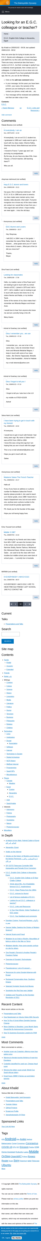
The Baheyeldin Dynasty (28, 1184)
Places (6, 778)
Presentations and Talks (14, 624)
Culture (9, 686)
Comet (14, 1143)
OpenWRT (16, 1156)
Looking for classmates (13, 275)
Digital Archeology (13, 757)
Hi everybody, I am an (13, 130)
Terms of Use (32, 1194)
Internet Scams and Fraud (15, 934)
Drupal (8, 741)
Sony (17, 1160)
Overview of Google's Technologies (18, 959)
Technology (8, 731)
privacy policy (18, 1199)
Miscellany (8, 830)
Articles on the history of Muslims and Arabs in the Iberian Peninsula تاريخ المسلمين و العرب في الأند (22, 858)
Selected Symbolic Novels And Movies (20, 986)
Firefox (31, 1147)
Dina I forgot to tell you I (15, 382)
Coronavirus (32, 1143)
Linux (8, 734)
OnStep (6, 1156)
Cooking (9, 682)
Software (9, 747)
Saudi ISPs (10, 771)
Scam (11, 1161)
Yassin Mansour (8, 108)
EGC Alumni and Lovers (16, 227)
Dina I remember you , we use (18, 334)
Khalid (8, 662)
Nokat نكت (8, 676)
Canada (9, 781)
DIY (18, 1147)
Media (8, 700)
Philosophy (10, 721)
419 (3, 1139)
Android (10, 1139)
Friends (6, 673)
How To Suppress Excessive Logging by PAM (20, 1033)
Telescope (35, 1161)
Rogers (31, 1156)
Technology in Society (14, 754)
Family (6, 660)
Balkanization (6, 1143)
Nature (8, 823)
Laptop (26, 1152)
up (20, 108)
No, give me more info (18, 1233)
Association (13, 743)
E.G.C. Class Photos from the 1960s (23, 890)
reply (36, 173)
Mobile (34, 1151)
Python (24, 1157)
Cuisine (11, 789)
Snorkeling (10, 820)
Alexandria (13, 793)
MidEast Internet (12, 764)
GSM (36, 1147)
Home (6, 34)
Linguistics (10, 696)
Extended (9, 669)
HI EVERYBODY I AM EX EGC (16, 577)
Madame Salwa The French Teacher (19, 477)
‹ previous (16, 604)
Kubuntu (19, 1152)
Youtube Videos (11, 1104)
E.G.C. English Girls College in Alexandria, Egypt (19, 39)
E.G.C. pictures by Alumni (19, 893)
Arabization (10, 737)
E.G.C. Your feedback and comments (23, 916)
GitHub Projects (11, 1108)
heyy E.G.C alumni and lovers (16, 185)
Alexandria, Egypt (12, 847)
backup (29, 1139)
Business (9, 717)
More (3, 1169)
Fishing (9, 813)
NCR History (11, 761)
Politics (9, 707)
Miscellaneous (11, 774)
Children (9, 728)
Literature (9, 703)
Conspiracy (21, 1143)
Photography (11, 816)
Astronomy (10, 809)
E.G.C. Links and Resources (20, 906)
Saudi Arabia (11, 803)
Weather (12, 783)
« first (12, 604)
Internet (9, 750)
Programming (11, 768)
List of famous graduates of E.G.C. (22, 897)
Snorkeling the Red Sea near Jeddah (19, 990)
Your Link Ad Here (8, 1126)
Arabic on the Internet (13, 852)
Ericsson (24, 1147)
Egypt (8, 787)
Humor (8, 710)
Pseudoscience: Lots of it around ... (18, 968)
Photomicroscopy (12, 827)
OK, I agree (6, 1238)
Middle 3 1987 (9, 532)
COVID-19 (7, 1147)
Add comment (7, 115)
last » (29, 604)
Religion (9, 724)
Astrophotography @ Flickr (15, 1115)
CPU (14, 1147)
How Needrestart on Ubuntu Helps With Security (21, 1017)
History (9, 693)
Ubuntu (6, 1165)
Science (9, 689)
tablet (30, 1161)
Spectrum (23, 1161)
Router (5, 1160)
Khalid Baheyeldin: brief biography (18, 1097)
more (3, 1037)
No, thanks (16, 1238)
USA (8, 800)
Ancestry (9, 666)
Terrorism (9, 714)
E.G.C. (4, 104)
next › (25, 604)
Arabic (23, 1139)
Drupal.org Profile (12, 1111)
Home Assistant (8, 1152)
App (17, 1139)
